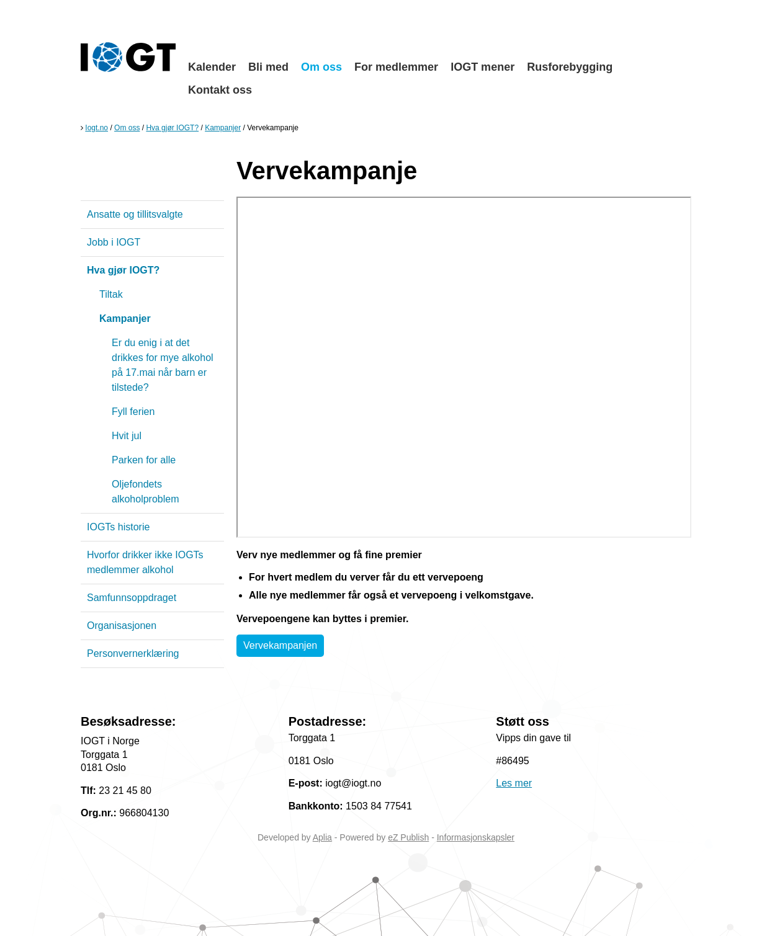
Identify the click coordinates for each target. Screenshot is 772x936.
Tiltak (111, 294)
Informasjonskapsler (475, 837)
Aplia (322, 837)
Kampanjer (223, 127)
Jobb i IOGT (113, 242)
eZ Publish (408, 837)
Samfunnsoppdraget (131, 597)
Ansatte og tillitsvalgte (135, 214)
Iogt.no (96, 127)
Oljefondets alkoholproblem (145, 491)
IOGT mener (482, 67)
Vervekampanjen (280, 645)
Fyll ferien (133, 411)
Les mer (514, 783)
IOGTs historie (118, 527)
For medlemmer (396, 67)
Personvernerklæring (133, 653)
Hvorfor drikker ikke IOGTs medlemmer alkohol (145, 562)
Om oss (321, 67)
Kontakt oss (220, 90)
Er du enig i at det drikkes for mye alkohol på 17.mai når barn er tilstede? (162, 365)
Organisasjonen (121, 625)
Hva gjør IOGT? (172, 127)
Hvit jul (126, 435)
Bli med (268, 67)
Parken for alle (144, 460)
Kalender (212, 67)
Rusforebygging (570, 67)
